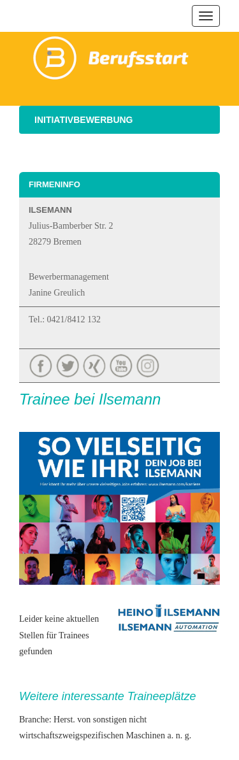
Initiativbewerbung (83, 120)
